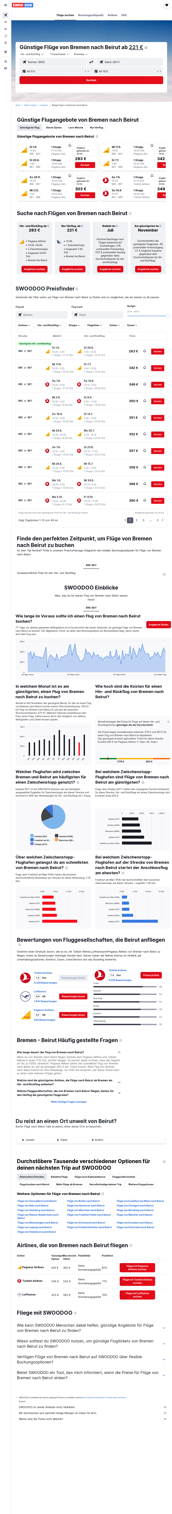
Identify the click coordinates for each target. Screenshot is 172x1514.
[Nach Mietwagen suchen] (5, 29)
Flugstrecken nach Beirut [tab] (35, 1187)
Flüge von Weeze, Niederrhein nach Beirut (38, 1220)
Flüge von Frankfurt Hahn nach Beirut (89, 1218)
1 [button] (130, 520)
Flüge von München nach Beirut (86, 1213)
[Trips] (5, 52)
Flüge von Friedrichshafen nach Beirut (90, 1230)
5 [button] (157, 520)
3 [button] (143, 520)
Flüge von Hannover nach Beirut (86, 1208)
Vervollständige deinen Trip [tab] (106, 1187)
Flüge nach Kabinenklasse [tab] (90, 1180)
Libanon (45, 105)
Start (18, 105)
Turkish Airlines (44, 976)
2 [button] (136, 520)
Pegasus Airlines (45, 1013)
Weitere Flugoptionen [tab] (141, 1187)
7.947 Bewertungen (46, 1004)
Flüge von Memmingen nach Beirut (38, 1226)
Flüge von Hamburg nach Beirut (36, 1213)
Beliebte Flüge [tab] (60, 1180)
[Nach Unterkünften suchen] (5, 22)
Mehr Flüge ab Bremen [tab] (70, 1187)
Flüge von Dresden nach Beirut (135, 1226)
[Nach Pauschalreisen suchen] (5, 36)
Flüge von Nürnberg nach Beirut (135, 1213)
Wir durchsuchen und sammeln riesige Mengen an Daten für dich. (93, 1416)
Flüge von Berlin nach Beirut (84, 1204)
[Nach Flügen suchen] (5, 15)
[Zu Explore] (5, 42)
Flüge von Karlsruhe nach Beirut (135, 1230)
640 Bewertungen (45, 1023)
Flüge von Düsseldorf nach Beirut (37, 1204)
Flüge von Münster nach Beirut (135, 1218)
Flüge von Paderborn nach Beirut (37, 1235)
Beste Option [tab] (54, 127)
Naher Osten (31, 105)
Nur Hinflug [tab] (97, 127)
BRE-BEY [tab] (91, 565)
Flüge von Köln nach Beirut (33, 1208)
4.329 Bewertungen (46, 986)
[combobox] (82, 54)
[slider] (168, 316)
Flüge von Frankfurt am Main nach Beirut (140, 1204)
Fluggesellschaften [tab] (124, 1180)
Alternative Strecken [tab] (32, 1180)
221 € (137, 47)
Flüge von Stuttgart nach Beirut (135, 1208)
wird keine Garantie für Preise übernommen (105, 1401)
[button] (5, 5)
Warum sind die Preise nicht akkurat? (93, 1422)
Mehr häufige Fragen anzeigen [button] (69, 1105)
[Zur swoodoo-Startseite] (22, 5)
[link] (35, 269)
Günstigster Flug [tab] (30, 127)
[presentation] (146, 47)
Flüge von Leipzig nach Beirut (35, 1230)
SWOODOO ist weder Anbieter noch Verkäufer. (93, 1410)
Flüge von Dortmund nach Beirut (86, 1226)
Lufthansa (41, 994)
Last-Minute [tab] (76, 127)
